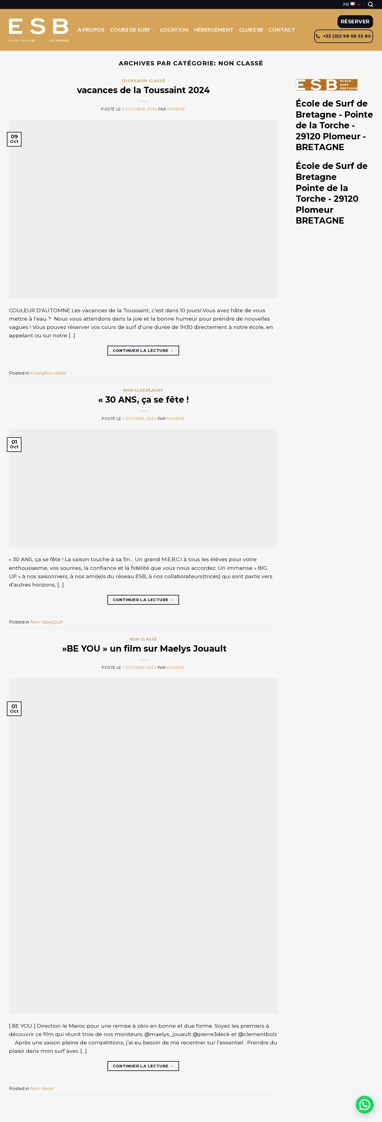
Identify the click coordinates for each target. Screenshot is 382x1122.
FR (352, 4)
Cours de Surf (132, 30)
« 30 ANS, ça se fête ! (143, 400)
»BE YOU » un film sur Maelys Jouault (143, 649)
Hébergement (214, 30)
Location (174, 30)
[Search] (370, 4)
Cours (129, 81)
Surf (157, 390)
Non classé (151, 81)
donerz (176, 109)
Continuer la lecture (143, 350)
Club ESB (251, 30)
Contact (281, 30)
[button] (365, 1105)
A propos (91, 30)
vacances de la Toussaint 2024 (143, 90)
